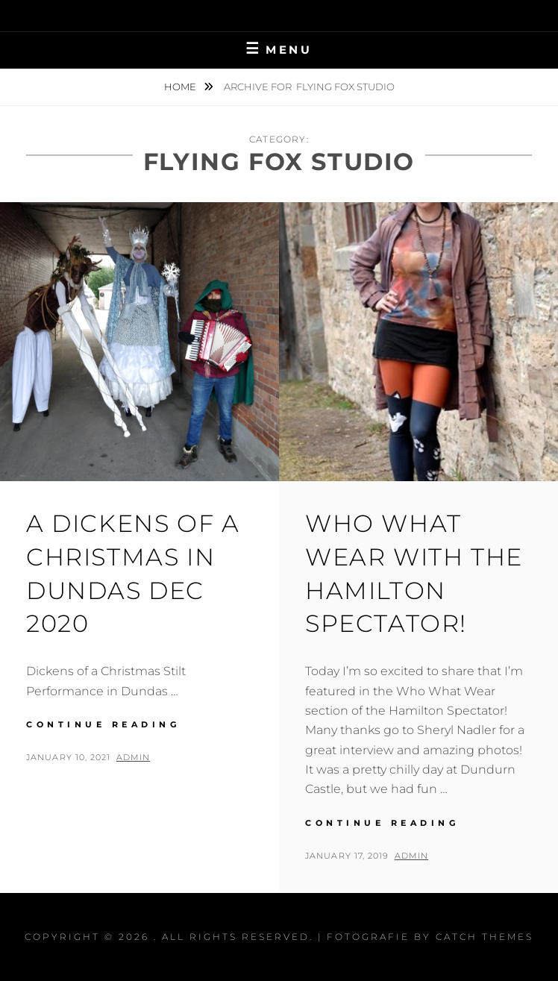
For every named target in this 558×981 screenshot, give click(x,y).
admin (133, 757)
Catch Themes (484, 936)
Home (181, 87)
